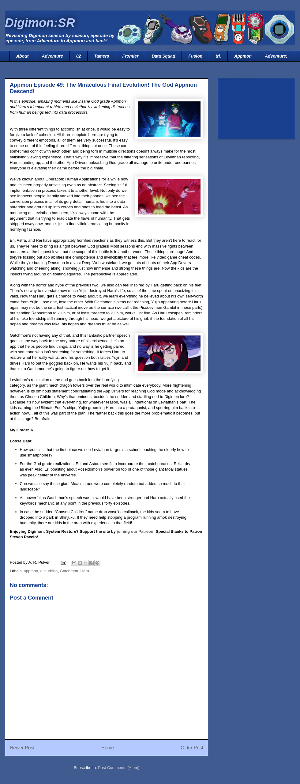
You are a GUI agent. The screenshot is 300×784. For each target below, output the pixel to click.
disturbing (49, 571)
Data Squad (163, 56)
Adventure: (276, 56)
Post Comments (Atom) (118, 767)
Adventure (52, 56)
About (22, 56)
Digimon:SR (40, 22)
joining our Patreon (135, 531)
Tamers (101, 56)
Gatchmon (69, 571)
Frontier (130, 56)
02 (78, 56)
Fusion (195, 56)
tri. (218, 56)
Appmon (243, 56)
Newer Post (22, 747)
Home (107, 747)
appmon (31, 571)
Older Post (192, 747)
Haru (85, 571)
